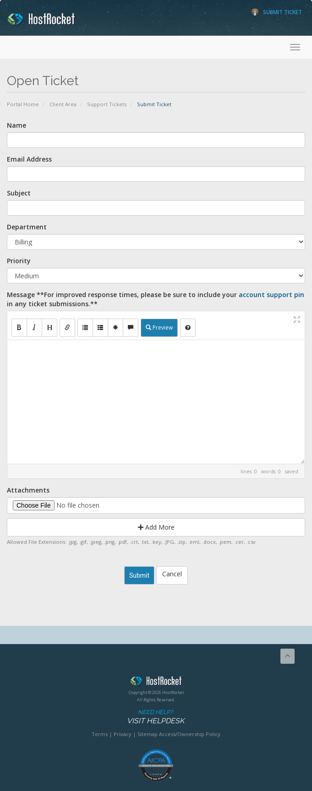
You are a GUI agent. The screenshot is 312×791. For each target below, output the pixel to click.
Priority (19, 260)
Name (16, 125)
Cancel (172, 573)
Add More (156, 527)
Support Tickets (106, 104)
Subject (19, 193)
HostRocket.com (156, 682)
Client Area (63, 104)
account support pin (271, 294)
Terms (100, 734)
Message (155, 299)
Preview (159, 327)
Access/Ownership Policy (189, 734)
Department (27, 226)
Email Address (29, 159)
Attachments (28, 490)
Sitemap (147, 734)
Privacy (122, 734)
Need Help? (155, 717)
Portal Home (23, 104)
